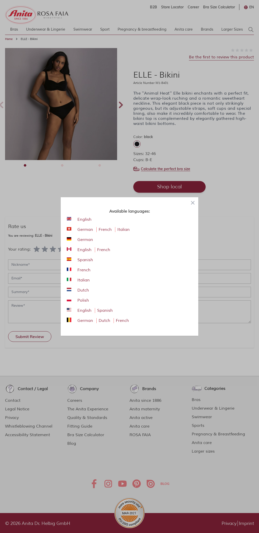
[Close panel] (192, 202)
